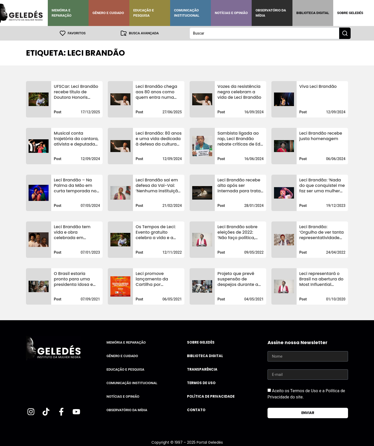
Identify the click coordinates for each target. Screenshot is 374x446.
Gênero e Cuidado (108, 13)
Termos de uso (201, 383)
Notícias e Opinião (231, 13)
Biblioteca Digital (312, 13)
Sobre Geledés (350, 13)
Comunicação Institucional (186, 12)
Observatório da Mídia (271, 12)
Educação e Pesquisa (143, 12)
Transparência (202, 369)
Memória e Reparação (61, 12)
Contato (196, 410)
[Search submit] (345, 33)
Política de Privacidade (211, 396)
